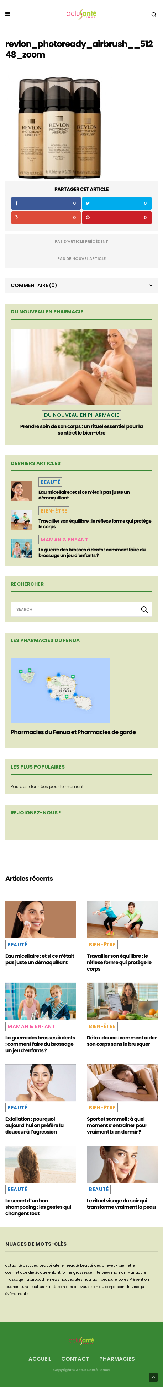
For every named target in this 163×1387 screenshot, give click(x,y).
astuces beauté (37, 1265)
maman (118, 1272)
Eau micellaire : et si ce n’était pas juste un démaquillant (84, 495)
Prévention (139, 1279)
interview (101, 1272)
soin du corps (103, 1286)
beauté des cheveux (98, 1265)
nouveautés (72, 1279)
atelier (59, 1265)
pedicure (109, 1279)
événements (16, 1293)
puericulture (16, 1286)
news (54, 1279)
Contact (75, 1359)
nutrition (92, 1279)
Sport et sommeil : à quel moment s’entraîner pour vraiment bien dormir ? (117, 1125)
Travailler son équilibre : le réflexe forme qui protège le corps (94, 524)
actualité (13, 1265)
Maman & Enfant (64, 539)
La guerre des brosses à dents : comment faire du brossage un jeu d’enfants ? (92, 552)
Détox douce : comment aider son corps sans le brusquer (122, 1041)
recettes (36, 1286)
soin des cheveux (73, 1286)
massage (14, 1279)
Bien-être (54, 510)
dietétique (37, 1272)
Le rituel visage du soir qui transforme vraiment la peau (121, 1204)
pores (123, 1279)
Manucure (136, 1272)
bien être (127, 1265)
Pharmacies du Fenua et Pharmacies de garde (73, 732)
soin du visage (130, 1286)
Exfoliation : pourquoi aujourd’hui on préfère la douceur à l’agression (34, 1125)
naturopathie (36, 1279)
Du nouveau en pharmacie (81, 415)
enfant (54, 1272)
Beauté (50, 482)
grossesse (82, 1272)
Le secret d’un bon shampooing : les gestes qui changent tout (38, 1207)
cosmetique (16, 1272)
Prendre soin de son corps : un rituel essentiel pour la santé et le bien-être (81, 429)
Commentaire (34, 285)
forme (67, 1272)
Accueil (39, 1359)
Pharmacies (117, 1359)
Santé (50, 1286)
